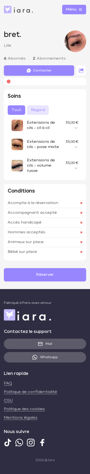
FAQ (8, 383)
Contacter (39, 70)
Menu (74, 9)
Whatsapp (45, 357)
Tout (16, 110)
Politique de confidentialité (30, 392)
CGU (8, 401)
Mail (45, 343)
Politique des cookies (24, 409)
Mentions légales (20, 418)
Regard (38, 110)
